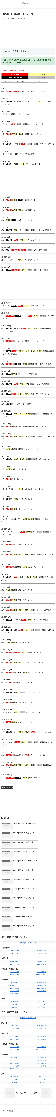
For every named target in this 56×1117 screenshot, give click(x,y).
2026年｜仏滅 (41, 948)
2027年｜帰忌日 (41, 1002)
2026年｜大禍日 (41, 932)
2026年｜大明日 (41, 897)
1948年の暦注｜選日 (7, 787)
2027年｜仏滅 (41, 1023)
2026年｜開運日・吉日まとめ (28, 887)
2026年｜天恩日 (41, 905)
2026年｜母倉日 (14, 908)
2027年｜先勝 (14, 1021)
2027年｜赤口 (41, 1026)
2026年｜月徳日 (41, 908)
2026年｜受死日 (41, 916)
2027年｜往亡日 (14, 1013)
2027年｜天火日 (41, 1004)
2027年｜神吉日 (14, 980)
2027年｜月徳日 (41, 983)
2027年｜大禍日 (41, 1007)
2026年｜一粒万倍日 (14, 895)
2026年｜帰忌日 (41, 927)
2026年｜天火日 (41, 929)
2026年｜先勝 (14, 945)
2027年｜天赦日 (14, 972)
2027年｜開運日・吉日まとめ (28, 962)
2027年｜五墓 (14, 1002)
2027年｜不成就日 (41, 994)
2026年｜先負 (14, 948)
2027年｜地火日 (14, 1007)
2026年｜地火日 (14, 932)
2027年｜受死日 (41, 991)
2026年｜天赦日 (14, 897)
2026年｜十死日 (14, 916)
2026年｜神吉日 (14, 905)
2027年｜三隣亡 (14, 994)
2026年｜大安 (14, 951)
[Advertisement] (28, 34)
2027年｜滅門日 (41, 1010)
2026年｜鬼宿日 (41, 895)
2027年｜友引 (41, 1021)
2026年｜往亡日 (14, 938)
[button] (52, 1055)
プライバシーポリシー (42, 1111)
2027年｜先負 (14, 1023)
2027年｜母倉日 (14, 983)
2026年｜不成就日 (41, 919)
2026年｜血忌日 (14, 929)
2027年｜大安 (14, 1026)
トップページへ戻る (14, 1111)
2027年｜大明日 (41, 972)
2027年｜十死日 (14, 991)
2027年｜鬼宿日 (41, 970)
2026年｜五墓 (14, 927)
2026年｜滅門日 (41, 935)
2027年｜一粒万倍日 (14, 970)
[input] (28, 1055)
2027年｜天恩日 (41, 980)
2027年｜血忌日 (14, 1004)
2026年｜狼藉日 (14, 935)
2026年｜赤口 (41, 951)
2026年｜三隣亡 (14, 919)
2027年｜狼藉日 (14, 1010)
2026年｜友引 (41, 945)
